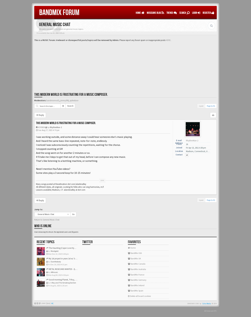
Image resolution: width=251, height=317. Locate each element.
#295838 (41, 127)
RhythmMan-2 (56, 127)
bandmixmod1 (52, 100)
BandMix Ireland (136, 285)
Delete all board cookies (139, 296)
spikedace (74, 100)
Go (73, 214)
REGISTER (208, 13)
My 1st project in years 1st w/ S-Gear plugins (66, 258)
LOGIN (196, 13)
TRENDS (171, 13)
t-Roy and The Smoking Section (63, 283)
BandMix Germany (137, 280)
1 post (201, 106)
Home (140, 13)
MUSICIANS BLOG (155, 13)
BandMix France (136, 274)
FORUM (59, 12)
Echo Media (206, 304)
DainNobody (56, 261)
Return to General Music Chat (46, 219)
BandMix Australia (137, 269)
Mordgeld (54, 251)
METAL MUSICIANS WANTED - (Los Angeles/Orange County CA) (74, 269)
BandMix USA (135, 253)
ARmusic (54, 272)
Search (184, 13)
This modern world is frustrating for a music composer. (71, 94)
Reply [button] (40, 115)
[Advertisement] (125, 65)
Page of (211, 106)
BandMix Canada (136, 263)
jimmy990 (64, 100)
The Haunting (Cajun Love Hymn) (62, 248)
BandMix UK (134, 258)
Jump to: (38, 209)
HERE (168, 40)
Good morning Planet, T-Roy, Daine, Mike (65, 279)
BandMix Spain (135, 290)
